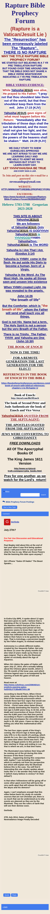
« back (5, 907)
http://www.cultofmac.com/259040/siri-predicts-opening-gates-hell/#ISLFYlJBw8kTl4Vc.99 (22, 687)
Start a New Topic (9, 507)
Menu (6, 491)
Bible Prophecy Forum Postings (18, 502)
